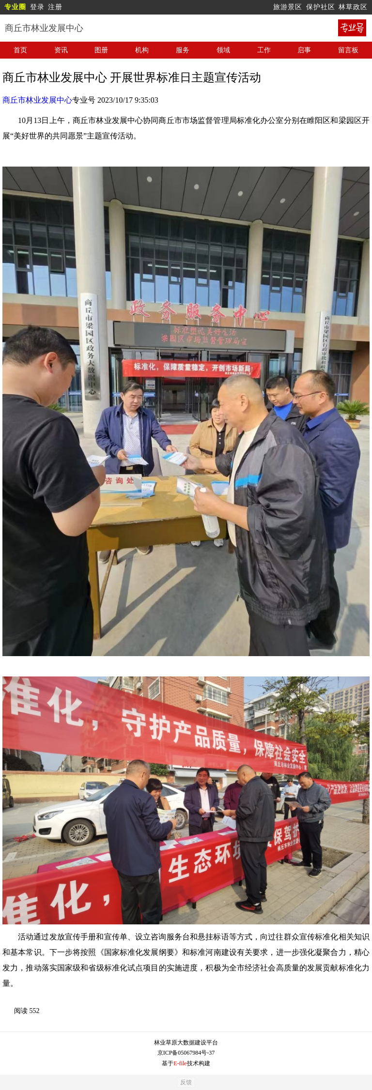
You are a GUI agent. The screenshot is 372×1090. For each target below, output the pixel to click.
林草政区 (353, 7)
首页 (20, 50)
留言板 (348, 50)
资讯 (61, 50)
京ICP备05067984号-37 (186, 1052)
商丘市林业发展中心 (37, 100)
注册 (55, 7)
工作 (264, 50)
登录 (37, 7)
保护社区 (320, 7)
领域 (223, 50)
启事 (304, 50)
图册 (101, 50)
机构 (142, 50)
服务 (182, 50)
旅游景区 (287, 7)
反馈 (186, 1082)
